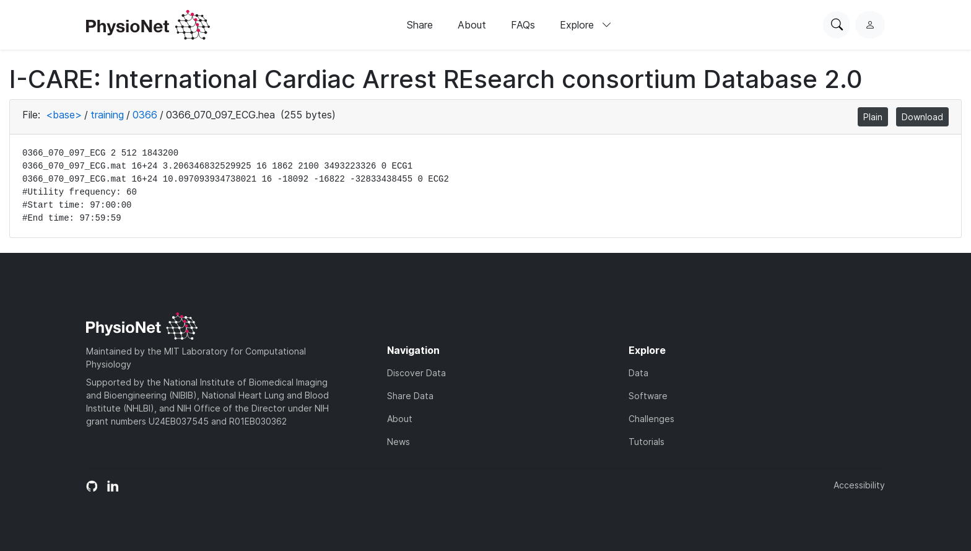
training (107, 114)
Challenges (651, 418)
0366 (145, 114)
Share (420, 25)
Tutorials (646, 441)
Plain (872, 117)
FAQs (523, 25)
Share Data (410, 395)
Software (648, 395)
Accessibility (859, 485)
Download (922, 117)
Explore (586, 25)
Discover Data (416, 373)
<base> (64, 114)
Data (638, 373)
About (472, 25)
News (398, 441)
